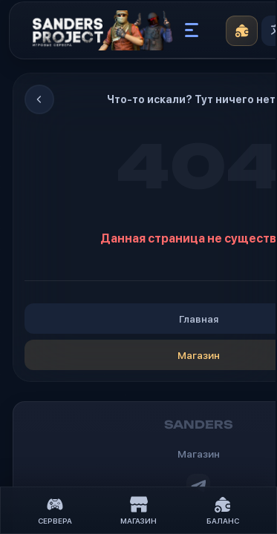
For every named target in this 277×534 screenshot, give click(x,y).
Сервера (55, 510)
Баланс (222, 510)
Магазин (138, 510)
